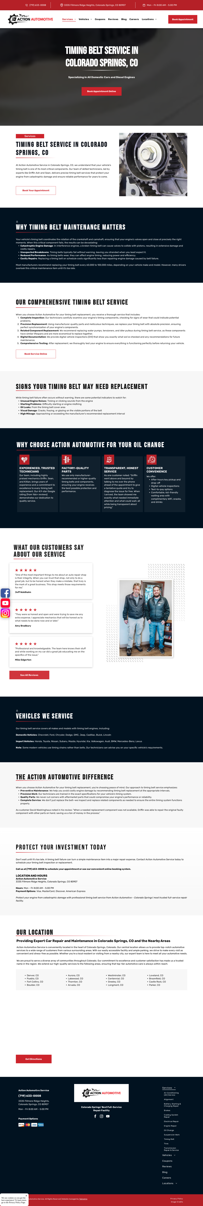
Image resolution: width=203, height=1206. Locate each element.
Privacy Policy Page (17, 1202)
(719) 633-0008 (35, 869)
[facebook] (95, 1116)
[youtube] (107, 1116)
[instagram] (101, 1116)
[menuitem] (69, 19)
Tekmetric (83, 1199)
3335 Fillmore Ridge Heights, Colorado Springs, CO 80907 (95, 5)
